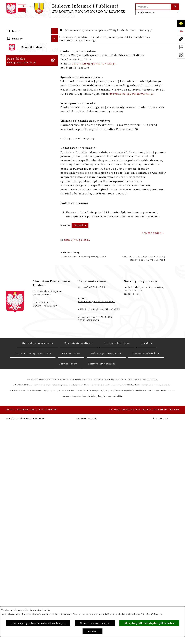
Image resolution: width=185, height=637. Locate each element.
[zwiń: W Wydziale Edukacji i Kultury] (55, 145)
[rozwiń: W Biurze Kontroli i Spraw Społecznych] (55, 359)
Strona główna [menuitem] (17, 29)
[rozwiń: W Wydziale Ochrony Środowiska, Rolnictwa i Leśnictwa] (55, 302)
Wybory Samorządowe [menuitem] (22, 511)
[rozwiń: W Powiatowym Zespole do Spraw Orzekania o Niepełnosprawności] (55, 391)
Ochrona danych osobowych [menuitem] (27, 114)
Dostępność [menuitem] (15, 524)
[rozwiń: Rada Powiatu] (55, 91)
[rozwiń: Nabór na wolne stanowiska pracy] (55, 491)
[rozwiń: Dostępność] (55, 525)
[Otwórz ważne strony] (181, 47)
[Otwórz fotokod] (181, 55)
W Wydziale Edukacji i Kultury (129, 21)
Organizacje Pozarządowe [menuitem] (25, 467)
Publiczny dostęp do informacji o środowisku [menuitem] (24, 503)
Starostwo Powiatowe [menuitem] (22, 108)
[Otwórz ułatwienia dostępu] (181, 23)
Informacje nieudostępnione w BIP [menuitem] (29, 539)
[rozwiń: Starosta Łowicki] (55, 58)
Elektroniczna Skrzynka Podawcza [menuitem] (24, 476)
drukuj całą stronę (77, 231)
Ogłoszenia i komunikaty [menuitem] (25, 454)
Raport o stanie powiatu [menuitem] (24, 518)
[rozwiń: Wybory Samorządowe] (55, 512)
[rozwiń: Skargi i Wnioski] (55, 568)
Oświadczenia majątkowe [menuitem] (25, 461)
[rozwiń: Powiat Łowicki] (55, 45)
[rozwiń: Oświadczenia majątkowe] (55, 461)
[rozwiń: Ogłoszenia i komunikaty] (55, 454)
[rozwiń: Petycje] (55, 574)
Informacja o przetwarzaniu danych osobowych (38, 623)
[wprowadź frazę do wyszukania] (153, 6)
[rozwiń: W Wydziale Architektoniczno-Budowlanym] (55, 342)
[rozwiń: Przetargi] (55, 484)
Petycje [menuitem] (12, 574)
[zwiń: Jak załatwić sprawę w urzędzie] (55, 121)
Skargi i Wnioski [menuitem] (18, 567)
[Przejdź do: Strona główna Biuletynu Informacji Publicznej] (61, 21)
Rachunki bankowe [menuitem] (20, 448)
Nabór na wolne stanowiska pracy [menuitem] (26, 492)
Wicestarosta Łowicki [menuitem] (22, 65)
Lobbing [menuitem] (13, 580)
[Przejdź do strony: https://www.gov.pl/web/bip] (181, 31)
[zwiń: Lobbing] (55, 581)
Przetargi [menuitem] (13, 484)
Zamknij (92, 631)
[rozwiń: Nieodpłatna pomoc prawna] (55, 561)
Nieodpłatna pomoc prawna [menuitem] (26, 561)
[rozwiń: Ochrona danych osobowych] (55, 114)
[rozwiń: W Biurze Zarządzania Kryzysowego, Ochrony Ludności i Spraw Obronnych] (55, 371)
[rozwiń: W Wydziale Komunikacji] (55, 334)
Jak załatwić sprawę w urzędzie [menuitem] (22, 123)
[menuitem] (32, 37)
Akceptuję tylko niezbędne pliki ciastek (149, 623)
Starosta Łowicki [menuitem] (19, 58)
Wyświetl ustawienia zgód (95, 623)
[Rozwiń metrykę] (80, 216)
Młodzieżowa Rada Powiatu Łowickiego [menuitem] (26, 99)
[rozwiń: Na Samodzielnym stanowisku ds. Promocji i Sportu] (55, 432)
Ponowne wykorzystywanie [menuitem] (26, 548)
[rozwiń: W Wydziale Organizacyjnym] (55, 133)
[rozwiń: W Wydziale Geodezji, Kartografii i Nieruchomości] (55, 318)
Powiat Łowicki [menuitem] (17, 45)
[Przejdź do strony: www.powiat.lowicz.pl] (181, 39)
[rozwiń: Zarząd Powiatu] (55, 52)
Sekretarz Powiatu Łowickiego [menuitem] (28, 78)
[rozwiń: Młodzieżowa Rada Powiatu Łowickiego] (55, 97)
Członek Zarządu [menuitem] (19, 71)
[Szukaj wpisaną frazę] (175, 6)
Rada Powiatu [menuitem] (16, 91)
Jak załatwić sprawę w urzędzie (85, 21)
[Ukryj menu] (54, 22)
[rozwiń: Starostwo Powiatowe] (55, 108)
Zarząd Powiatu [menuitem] (18, 52)
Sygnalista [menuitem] (14, 531)
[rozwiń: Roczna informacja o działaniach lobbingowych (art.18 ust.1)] (55, 605)
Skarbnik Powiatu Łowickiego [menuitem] (28, 84)
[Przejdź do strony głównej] (65, 8)
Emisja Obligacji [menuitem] (18, 554)
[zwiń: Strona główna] (55, 29)
